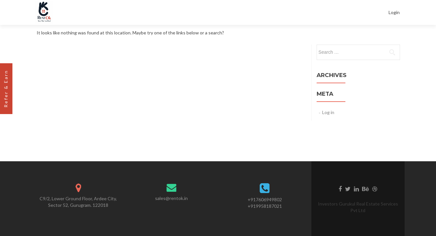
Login (394, 12)
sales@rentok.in (171, 198)
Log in (328, 112)
